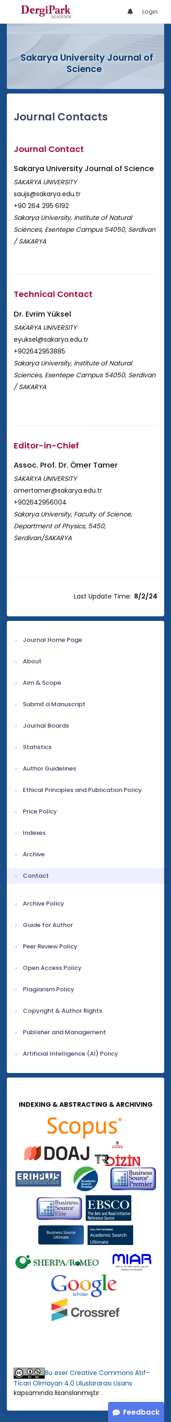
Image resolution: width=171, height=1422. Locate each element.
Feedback (141, 1412)
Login (150, 11)
